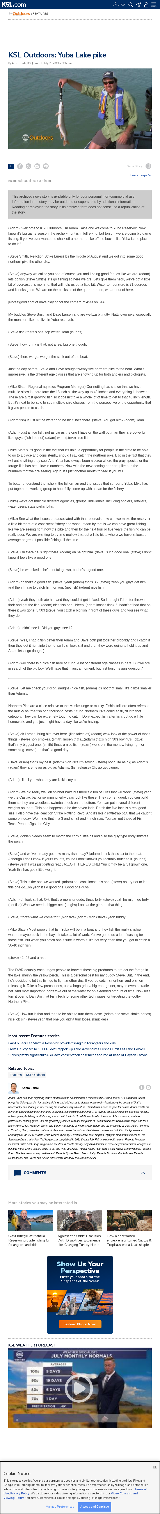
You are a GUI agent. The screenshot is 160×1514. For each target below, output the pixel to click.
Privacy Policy (19, 1494)
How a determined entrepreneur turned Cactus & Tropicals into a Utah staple (129, 1240)
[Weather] (119, 4)
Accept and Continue (94, 1507)
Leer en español (141, 175)
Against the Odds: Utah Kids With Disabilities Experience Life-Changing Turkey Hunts (79, 1240)
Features (40, 14)
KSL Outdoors (35, 1075)
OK (155, 1467)
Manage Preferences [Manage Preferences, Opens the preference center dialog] (60, 1507)
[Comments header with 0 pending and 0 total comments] (80, 1172)
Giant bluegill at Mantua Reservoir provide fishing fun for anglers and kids (62, 1043)
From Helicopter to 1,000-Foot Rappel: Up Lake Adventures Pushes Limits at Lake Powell (76, 1049)
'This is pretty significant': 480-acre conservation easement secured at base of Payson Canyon (78, 1055)
